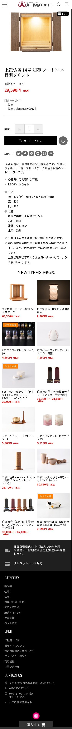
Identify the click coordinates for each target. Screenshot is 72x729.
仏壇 (10, 104)
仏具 (6, 592)
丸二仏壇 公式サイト (20, 697)
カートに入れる (32, 141)
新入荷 (8, 581)
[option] (36, 36)
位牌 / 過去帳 (11, 602)
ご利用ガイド (11, 635)
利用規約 (9, 656)
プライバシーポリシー (16, 651)
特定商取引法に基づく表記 (19, 646)
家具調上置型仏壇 (26, 108)
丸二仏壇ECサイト (36, 719)
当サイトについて (14, 640)
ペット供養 (10, 618)
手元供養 (9, 613)
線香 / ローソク (13, 607)
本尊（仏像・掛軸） (15, 597)
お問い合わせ (11, 661)
